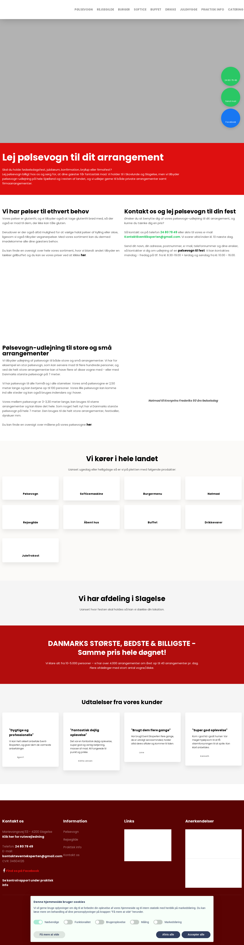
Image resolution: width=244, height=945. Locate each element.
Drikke (170, 9)
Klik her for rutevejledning (23, 836)
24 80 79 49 (168, 232)
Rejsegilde (105, 9)
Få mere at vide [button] (49, 934)
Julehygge (188, 9)
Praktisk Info (212, 9)
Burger (124, 9)
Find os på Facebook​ (22, 871)
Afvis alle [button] (168, 934)
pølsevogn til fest (191, 251)
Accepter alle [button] (196, 934)
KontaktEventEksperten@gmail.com (152, 237)
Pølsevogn (84, 9)
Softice (140, 9)
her (83, 255)
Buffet (155, 9)
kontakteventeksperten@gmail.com (32, 856)
